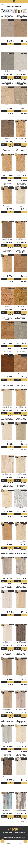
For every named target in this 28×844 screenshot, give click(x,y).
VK (8, 829)
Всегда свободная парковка (15, 834)
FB (11, 829)
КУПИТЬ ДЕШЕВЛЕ (4, 44)
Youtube (19, 829)
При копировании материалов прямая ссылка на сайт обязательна (14, 838)
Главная (2, 4)
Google (14, 829)
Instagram (16, 829)
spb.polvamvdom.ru (14, 1)
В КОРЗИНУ (10, 44)
